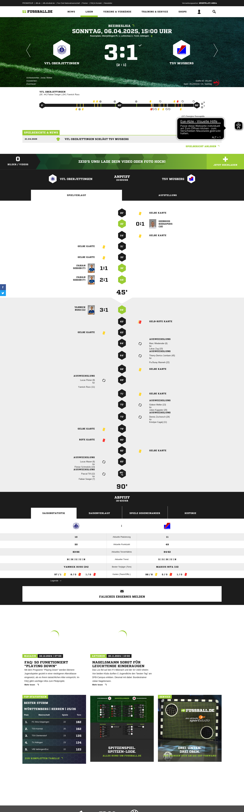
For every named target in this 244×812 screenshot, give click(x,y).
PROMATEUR (27, 3)
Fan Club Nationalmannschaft (68, 3)
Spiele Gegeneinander (144, 513)
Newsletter (108, 3)
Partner (85, 3)
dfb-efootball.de (49, 3)
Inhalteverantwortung (95, 805)
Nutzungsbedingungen (61, 805)
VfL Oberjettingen (62, 63)
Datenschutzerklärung (42, 805)
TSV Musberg (181, 63)
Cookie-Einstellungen (114, 805)
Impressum (26, 805)
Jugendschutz (78, 805)
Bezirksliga (122, 26)
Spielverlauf (76, 195)
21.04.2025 (31, 139)
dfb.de (38, 3)
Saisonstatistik (53, 513)
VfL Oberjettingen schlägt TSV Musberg (97, 139)
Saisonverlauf (99, 513)
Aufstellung (167, 195)
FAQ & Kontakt (96, 3)
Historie (190, 513)
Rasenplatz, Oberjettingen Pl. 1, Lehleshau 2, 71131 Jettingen (122, 36)
